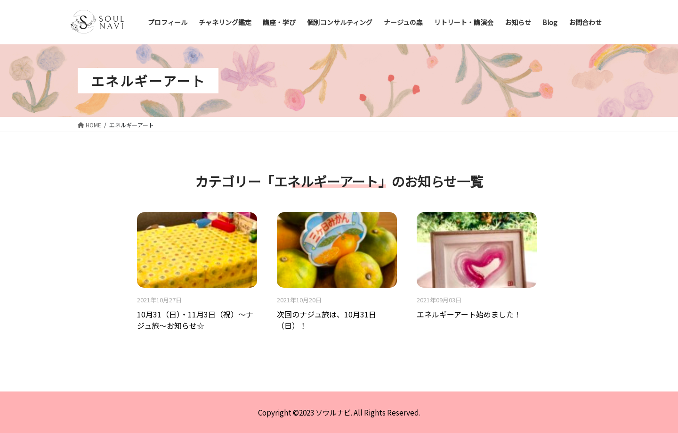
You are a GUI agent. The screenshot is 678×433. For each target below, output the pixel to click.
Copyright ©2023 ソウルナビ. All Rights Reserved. (339, 412)
